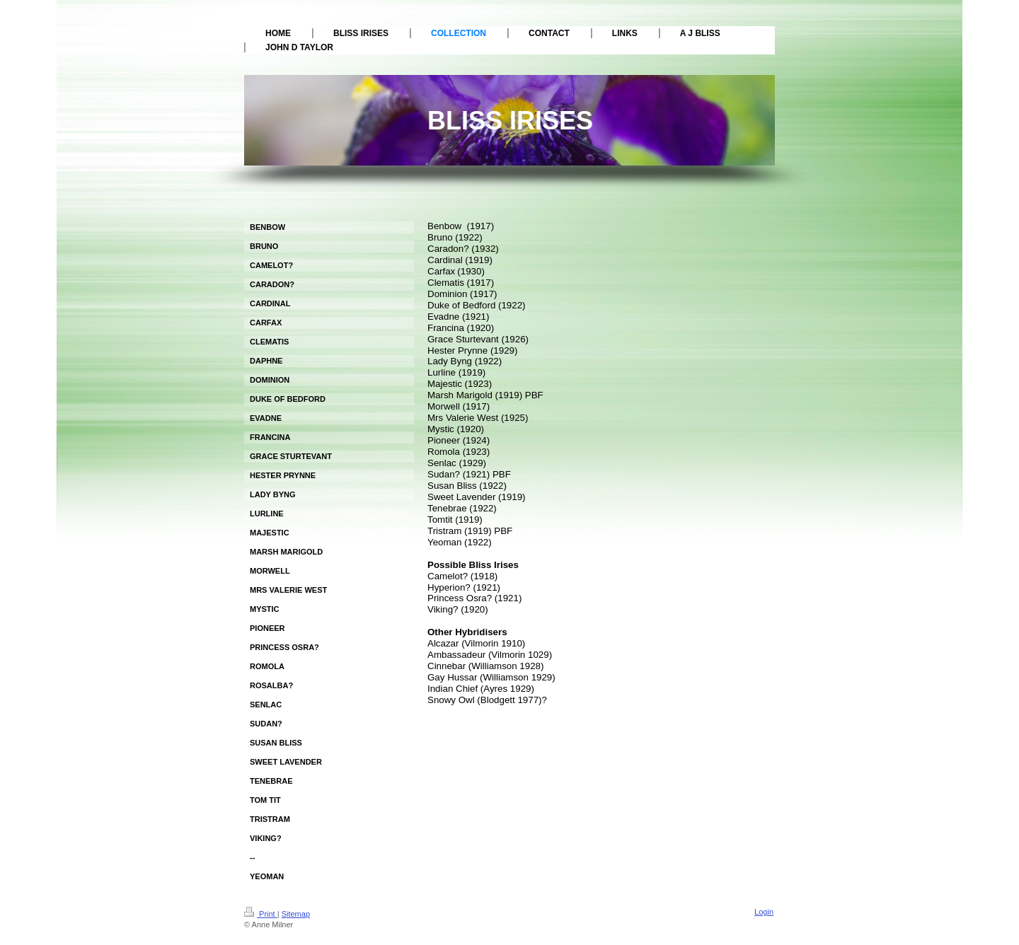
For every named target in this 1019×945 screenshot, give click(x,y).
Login (763, 912)
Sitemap (296, 914)
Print (260, 914)
